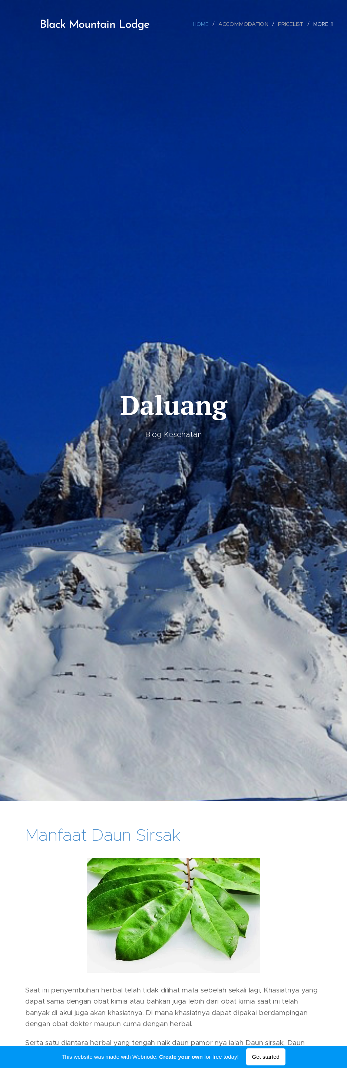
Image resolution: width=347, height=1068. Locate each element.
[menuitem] (204, 24)
